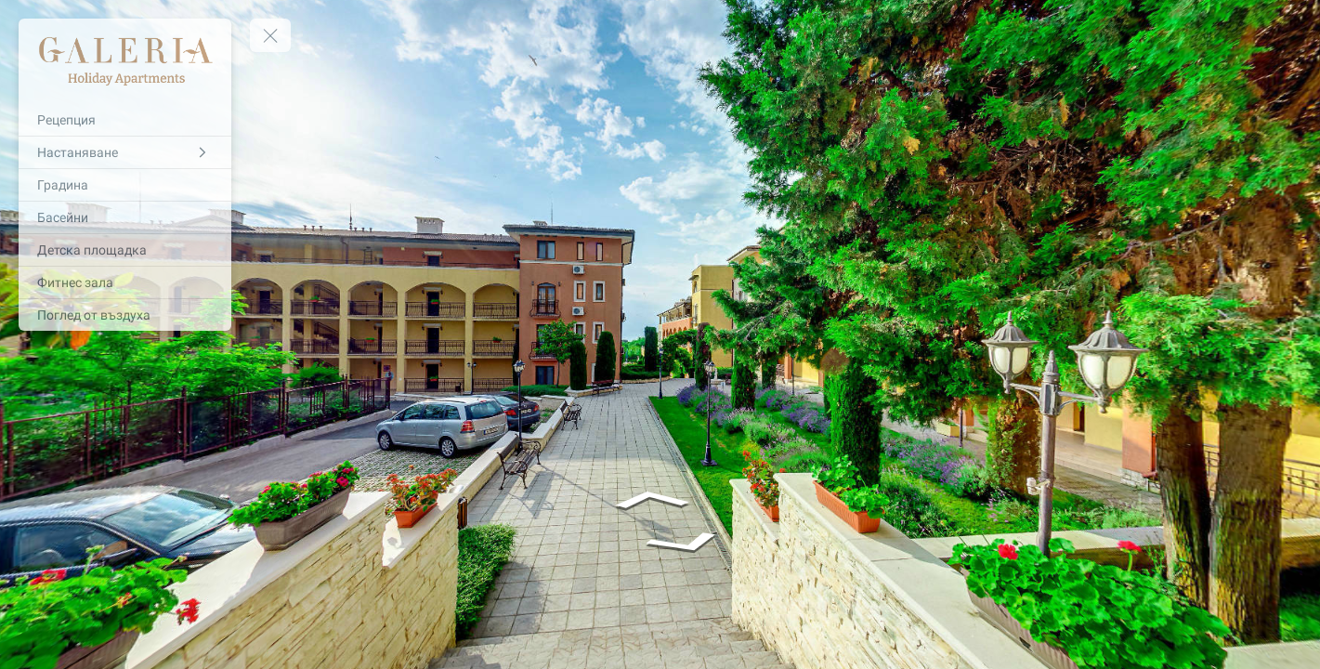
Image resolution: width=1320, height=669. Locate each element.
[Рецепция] (125, 120)
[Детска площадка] (125, 250)
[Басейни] (125, 217)
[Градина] (125, 185)
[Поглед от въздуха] (125, 315)
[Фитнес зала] (125, 282)
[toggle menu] (270, 35)
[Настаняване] (125, 152)
